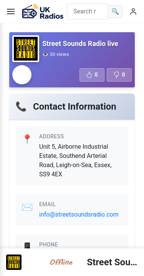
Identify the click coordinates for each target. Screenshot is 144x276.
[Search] (115, 11)
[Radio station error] (21, 74)
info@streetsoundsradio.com (79, 214)
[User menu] (133, 11)
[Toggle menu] (10, 11)
